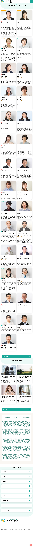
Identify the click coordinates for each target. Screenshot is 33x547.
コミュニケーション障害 (20, 419)
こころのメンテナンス (22, 439)
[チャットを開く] (31, 545)
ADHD (14, 421)
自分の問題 (4, 417)
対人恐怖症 (16, 438)
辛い (26, 456)
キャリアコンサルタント (22, 441)
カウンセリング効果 (12, 443)
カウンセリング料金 (15, 444)
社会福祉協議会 (13, 457)
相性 (27, 446)
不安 (11, 455)
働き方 (18, 442)
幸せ (21, 452)
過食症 (15, 423)
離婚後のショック (7, 455)
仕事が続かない (6, 426)
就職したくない (11, 433)
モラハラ (14, 425)
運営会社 (19, 529)
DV (20, 427)
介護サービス (9, 451)
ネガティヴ (13, 448)
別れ (25, 454)
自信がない (24, 417)
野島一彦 (8, 440)
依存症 (23, 423)
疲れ (12, 451)
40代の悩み (11, 452)
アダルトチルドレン (20, 421)
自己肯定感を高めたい (7, 418)
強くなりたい (6, 448)
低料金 (8, 443)
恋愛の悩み (24, 446)
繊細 (16, 448)
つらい (23, 447)
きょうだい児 (27, 430)
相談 (12, 435)
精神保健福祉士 (12, 440)
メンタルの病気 (7, 454)
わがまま (14, 447)
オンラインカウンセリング (20, 398)
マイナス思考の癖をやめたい (22, 418)
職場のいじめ (24, 425)
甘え (5, 439)
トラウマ (18, 423)
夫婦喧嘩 (5, 427)
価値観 (7, 449)
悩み (8, 447)
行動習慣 (27, 450)
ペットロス (22, 430)
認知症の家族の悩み (13, 434)
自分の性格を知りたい (14, 417)
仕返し (16, 454)
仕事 (23, 438)
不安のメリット (19, 455)
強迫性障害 (24, 424)
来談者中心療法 (26, 442)
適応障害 (10, 424)
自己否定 (16, 449)
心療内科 (12, 442)
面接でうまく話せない (18, 433)
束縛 (17, 456)
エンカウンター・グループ (8, 441)
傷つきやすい (19, 448)
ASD (12, 421)
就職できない (27, 432)
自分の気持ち (21, 456)
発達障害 (25, 419)
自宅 (19, 438)
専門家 (10, 442)
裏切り (24, 456)
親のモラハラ (18, 430)
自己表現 (27, 452)
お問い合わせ (15, 529)
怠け (13, 439)
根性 (12, 439)
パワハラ (8, 425)
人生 (18, 452)
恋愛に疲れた (12, 431)
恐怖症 (28, 424)
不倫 (19, 427)
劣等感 (12, 450)
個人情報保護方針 (11, 529)
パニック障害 (20, 424)
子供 (23, 455)
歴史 (6, 442)
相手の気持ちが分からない (24, 431)
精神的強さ (9, 448)
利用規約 (2, 529)
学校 (24, 455)
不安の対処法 (9, 423)
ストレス (6, 447)
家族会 (27, 455)
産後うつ (20, 429)
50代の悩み (15, 452)
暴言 (16, 456)
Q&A (3, 444)
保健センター (8, 457)
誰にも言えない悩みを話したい (22, 434)
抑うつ (27, 438)
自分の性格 (5, 440)
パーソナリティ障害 (15, 424)
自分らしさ (24, 452)
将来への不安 (7, 433)
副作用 (17, 443)
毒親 (5, 430)
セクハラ (11, 425)
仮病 (25, 438)
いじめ (18, 429)
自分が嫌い (20, 417)
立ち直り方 (25, 457)
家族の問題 (21, 446)
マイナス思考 (9, 450)
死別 (22, 457)
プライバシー (21, 442)
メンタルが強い (22, 450)
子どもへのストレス (7, 429)
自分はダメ (27, 451)
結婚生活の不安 (24, 427)
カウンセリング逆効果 (10, 446)
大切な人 (17, 457)
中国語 (14, 458)
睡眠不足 (11, 447)
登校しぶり (15, 429)
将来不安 (5, 423)
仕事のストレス (16, 446)
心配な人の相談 (3, 378)
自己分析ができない (25, 433)
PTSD (20, 423)
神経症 (21, 422)
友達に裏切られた (15, 432)
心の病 (28, 448)
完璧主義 (15, 450)
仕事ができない (11, 426)
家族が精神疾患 (12, 454)
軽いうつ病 (9, 438)
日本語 (16, 458)
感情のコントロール (14, 418)
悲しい (20, 457)
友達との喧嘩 (10, 432)
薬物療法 (21, 443)
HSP (23, 421)
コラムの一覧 (5, 409)
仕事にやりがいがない (17, 426)
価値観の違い (15, 427)
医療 (22, 440)
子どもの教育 (25, 429)
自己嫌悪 (20, 447)
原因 (14, 451)
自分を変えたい (8, 417)
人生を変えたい (24, 449)
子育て (6, 438)
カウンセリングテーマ (26, 443)
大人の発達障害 (8, 421)
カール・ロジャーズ (19, 440)
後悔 (27, 454)
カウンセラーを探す (6, 356)
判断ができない (24, 448)
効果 (19, 443)
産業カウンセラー (15, 441)
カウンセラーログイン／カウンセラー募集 (25, 529)
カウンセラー (16, 435)
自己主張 (17, 447)
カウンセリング (3, 398)
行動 (5, 450)
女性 (20, 452)
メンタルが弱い (13, 419)
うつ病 (21, 438)
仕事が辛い (5, 425)
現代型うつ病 (17, 439)
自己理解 (5, 446)
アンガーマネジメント (7, 419)
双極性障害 (24, 422)
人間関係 (18, 378)
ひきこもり (7, 422)
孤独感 (7, 424)
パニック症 (13, 438)
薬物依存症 (26, 423)
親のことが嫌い (8, 430)
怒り (20, 454)
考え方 (14, 449)
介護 (6, 451)
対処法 (16, 451)
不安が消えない (14, 455)
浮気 (9, 431)
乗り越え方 (23, 454)
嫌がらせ (6, 456)
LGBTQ (4, 422)
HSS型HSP (26, 421)
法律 (8, 442)
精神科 (16, 442)
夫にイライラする (9, 427)
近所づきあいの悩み (21, 432)
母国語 (11, 458)
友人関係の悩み (17, 431)
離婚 (17, 427)
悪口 (14, 456)
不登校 (12, 429)
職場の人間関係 (19, 425)
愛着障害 (18, 422)
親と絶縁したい (13, 430)
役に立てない (10, 449)
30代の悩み (7, 452)
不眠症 (27, 422)
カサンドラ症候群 (13, 422)
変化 (27, 449)
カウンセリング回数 (21, 444)
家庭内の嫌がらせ (10, 456)
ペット (28, 457)
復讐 (18, 454)
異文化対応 (8, 458)
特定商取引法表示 (6, 529)
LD (15, 421)
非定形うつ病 (9, 439)
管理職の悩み (23, 426)
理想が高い (19, 451)
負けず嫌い (18, 450)
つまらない (19, 449)
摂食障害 (12, 423)
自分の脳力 (23, 451)
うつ (9, 422)
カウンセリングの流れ (7, 444)
